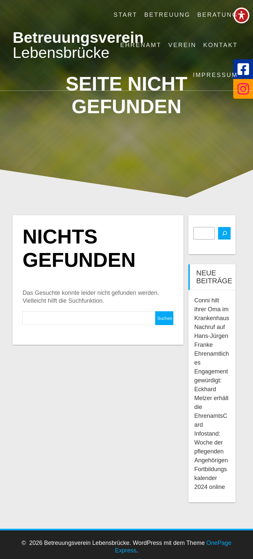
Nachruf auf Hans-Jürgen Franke (211, 336)
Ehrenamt (140, 45)
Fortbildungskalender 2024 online (210, 478)
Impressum (215, 75)
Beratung (217, 15)
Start (125, 15)
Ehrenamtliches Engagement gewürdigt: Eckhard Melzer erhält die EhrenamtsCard (211, 389)
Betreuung (167, 15)
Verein (182, 45)
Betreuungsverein (78, 45)
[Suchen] (224, 233)
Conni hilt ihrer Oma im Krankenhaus (211, 309)
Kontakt (220, 45)
